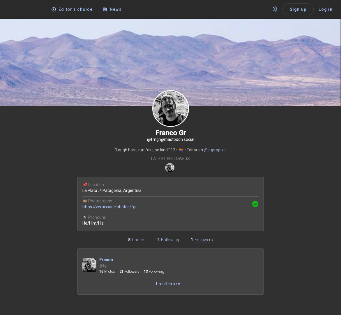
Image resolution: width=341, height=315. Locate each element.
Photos (139, 239)
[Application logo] (26, 9)
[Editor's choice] (72, 9)
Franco (106, 260)
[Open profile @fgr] (89, 266)
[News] (112, 9)
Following (170, 239)
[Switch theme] (275, 9)
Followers (204, 239)
